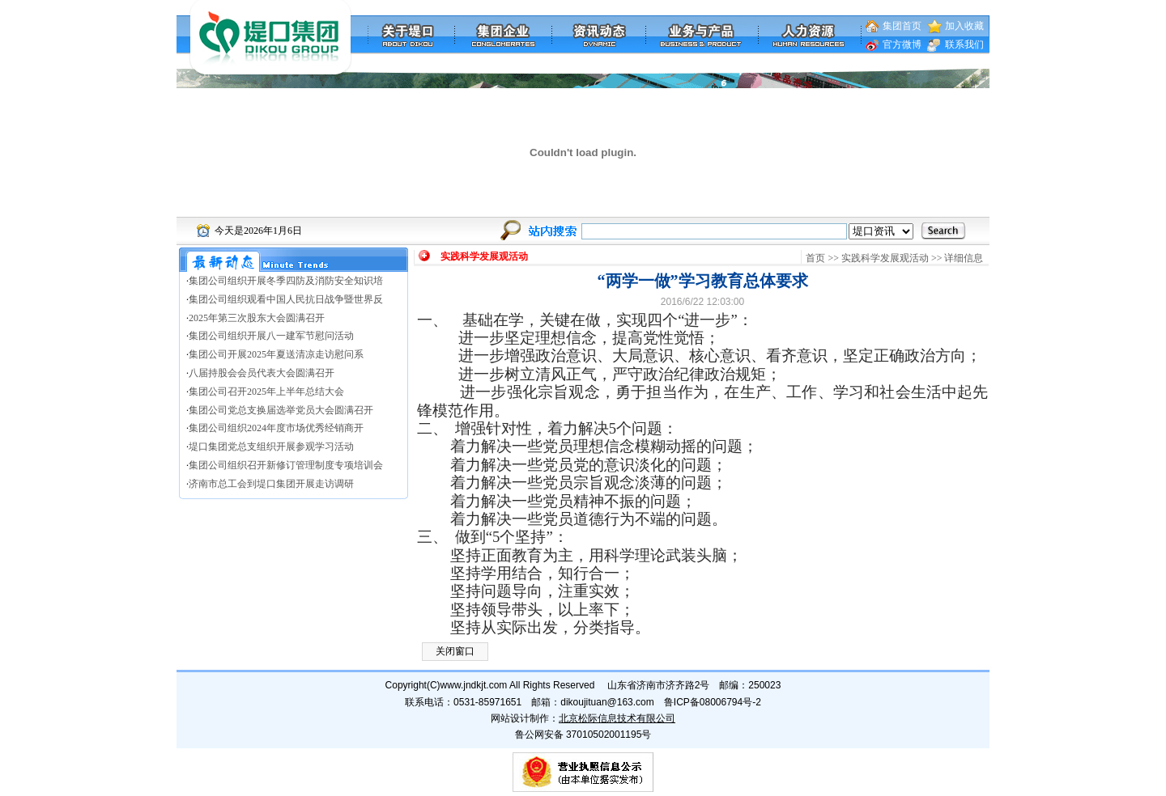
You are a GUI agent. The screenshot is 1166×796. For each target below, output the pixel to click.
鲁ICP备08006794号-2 (712, 702)
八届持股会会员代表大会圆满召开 (261, 373)
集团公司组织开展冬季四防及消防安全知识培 (286, 280)
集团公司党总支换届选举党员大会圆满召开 (281, 410)
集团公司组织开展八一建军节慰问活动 (271, 335)
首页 (815, 258)
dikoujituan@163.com (607, 702)
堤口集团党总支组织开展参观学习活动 (271, 446)
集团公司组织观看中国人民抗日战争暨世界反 (286, 299)
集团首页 (902, 26)
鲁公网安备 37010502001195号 (583, 734)
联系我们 (964, 44)
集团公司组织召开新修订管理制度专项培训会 (286, 465)
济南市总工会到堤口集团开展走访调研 (271, 483)
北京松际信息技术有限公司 (617, 718)
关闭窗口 (455, 651)
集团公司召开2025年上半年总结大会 (266, 391)
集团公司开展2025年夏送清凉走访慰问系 (276, 354)
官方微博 (902, 44)
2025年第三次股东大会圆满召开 (257, 318)
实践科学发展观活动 (885, 258)
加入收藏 (964, 26)
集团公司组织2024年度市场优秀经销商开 (276, 428)
